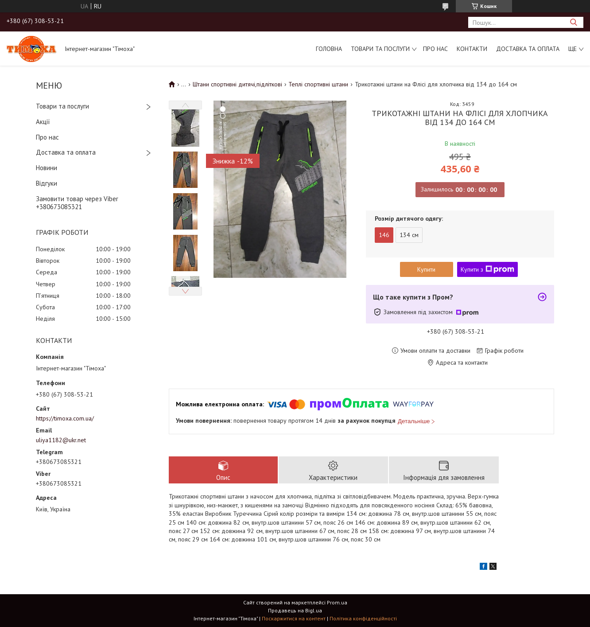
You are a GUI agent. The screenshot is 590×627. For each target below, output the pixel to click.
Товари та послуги (380, 49)
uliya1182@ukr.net (61, 440)
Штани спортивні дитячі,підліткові (237, 84)
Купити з (487, 269)
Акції (43, 121)
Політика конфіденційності (363, 618)
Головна (329, 49)
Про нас (435, 49)
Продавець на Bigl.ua (295, 610)
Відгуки (46, 183)
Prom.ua (337, 602)
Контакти (472, 49)
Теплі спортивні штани (318, 84)
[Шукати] (573, 22)
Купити (426, 269)
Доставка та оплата (527, 49)
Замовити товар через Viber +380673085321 (77, 203)
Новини (46, 168)
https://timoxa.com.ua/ (65, 418)
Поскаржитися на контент (294, 618)
